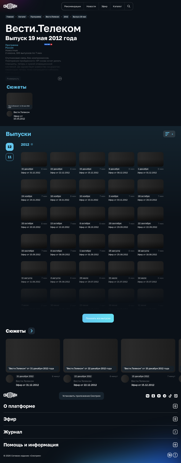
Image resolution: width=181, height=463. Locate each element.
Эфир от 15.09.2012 (30, 254)
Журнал (90, 432)
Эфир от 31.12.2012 (30, 173)
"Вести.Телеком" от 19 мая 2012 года (19, 106)
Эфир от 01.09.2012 (89, 254)
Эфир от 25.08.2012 (118, 254)
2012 (32, 144)
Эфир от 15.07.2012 (147, 282)
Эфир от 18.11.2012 (59, 200)
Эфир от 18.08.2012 (147, 254)
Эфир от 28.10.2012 (147, 200)
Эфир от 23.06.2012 (89, 309)
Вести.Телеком (22, 112)
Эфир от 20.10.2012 (30, 227)
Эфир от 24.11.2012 (30, 200)
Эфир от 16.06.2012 (118, 309)
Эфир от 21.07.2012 (118, 282)
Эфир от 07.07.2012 (30, 309)
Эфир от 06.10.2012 (89, 227)
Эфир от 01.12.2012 (147, 173)
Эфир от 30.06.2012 (60, 309)
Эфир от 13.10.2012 (59, 227)
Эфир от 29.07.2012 (89, 282)
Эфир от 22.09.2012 (147, 227)
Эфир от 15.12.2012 (88, 173)
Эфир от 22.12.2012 (60, 173)
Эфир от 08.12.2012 (118, 173)
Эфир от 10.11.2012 (88, 200)
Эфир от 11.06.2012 (147, 309)
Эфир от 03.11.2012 (118, 200)
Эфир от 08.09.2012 (60, 254)
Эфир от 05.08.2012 (60, 282)
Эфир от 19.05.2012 (19, 117)
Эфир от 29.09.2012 (118, 227)
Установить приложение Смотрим (81, 395)
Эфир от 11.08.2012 (30, 282)
